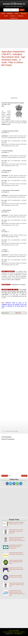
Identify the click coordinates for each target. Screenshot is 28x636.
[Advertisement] (14, 34)
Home (9, 475)
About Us (5, 632)
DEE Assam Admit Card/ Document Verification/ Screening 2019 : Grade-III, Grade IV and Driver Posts (17, 539)
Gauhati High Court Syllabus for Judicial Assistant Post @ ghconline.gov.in (16, 547)
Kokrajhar (16, 431)
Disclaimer (10, 632)
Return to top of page (14, 630)
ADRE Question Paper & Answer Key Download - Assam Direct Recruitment (16, 531)
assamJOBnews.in (14, 3)
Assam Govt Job (9, 431)
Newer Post (4, 475)
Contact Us (22, 632)
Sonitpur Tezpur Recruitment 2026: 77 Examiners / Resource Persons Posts (16, 585)
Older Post (24, 475)
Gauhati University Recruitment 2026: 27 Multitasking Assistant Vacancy (16, 562)
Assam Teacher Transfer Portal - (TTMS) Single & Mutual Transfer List (16, 569)
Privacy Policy (16, 632)
